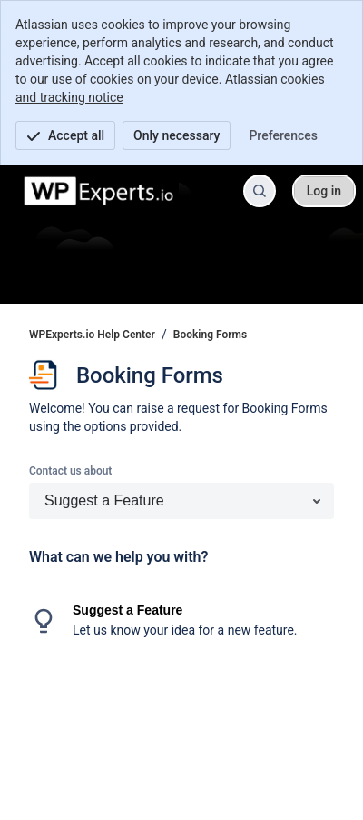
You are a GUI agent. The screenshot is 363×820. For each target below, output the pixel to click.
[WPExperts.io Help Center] (99, 191)
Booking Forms (210, 334)
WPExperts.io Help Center (92, 334)
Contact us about (70, 471)
